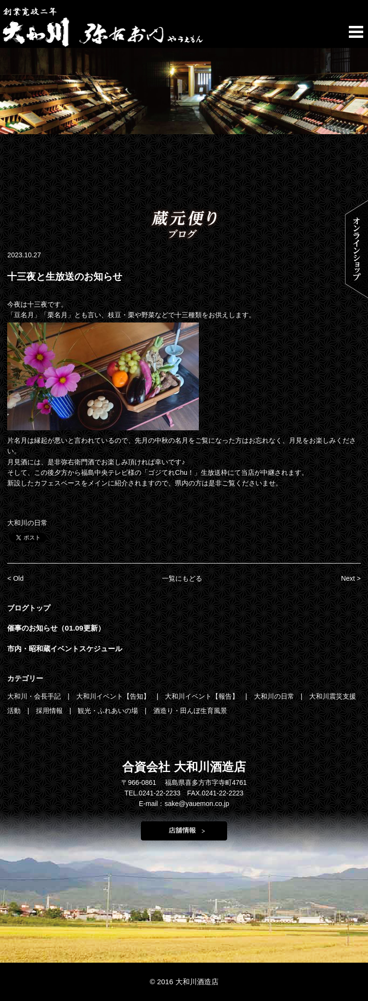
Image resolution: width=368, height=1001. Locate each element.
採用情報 (50, 710)
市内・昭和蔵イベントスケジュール (64, 648)
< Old (15, 578)
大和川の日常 (27, 523)
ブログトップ (28, 608)
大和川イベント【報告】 (203, 696)
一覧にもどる (182, 578)
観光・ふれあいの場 (109, 710)
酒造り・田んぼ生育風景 (190, 710)
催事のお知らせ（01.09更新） (56, 628)
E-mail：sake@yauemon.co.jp (184, 803)
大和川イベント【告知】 (114, 696)
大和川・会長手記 (35, 696)
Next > (351, 578)
